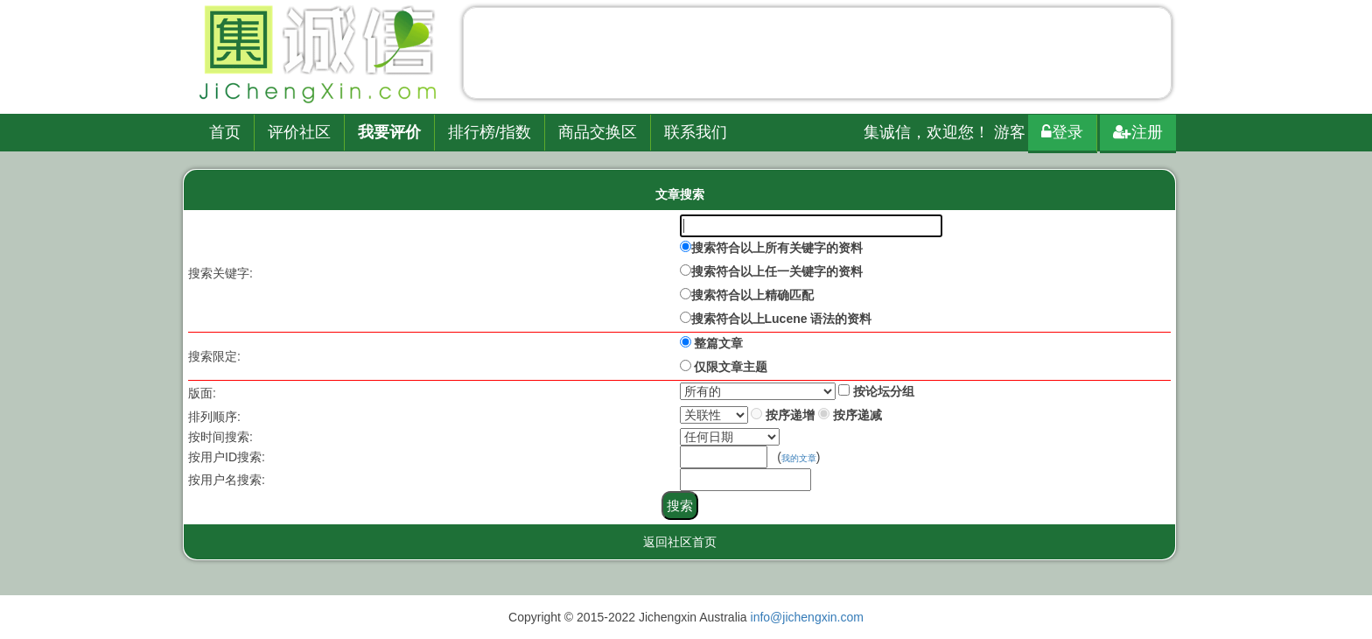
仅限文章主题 (730, 367)
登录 (1062, 132)
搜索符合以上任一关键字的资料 (777, 271)
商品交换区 (597, 132)
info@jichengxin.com (807, 617)
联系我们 (695, 132)
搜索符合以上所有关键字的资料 (777, 248)
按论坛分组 (883, 391)
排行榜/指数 (489, 132)
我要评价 (389, 132)
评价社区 (299, 132)
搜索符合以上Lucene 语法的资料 (781, 319)
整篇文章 (718, 343)
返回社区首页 (680, 542)
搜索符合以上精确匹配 (752, 295)
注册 (1138, 132)
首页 (225, 132)
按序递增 (790, 415)
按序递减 (857, 415)
